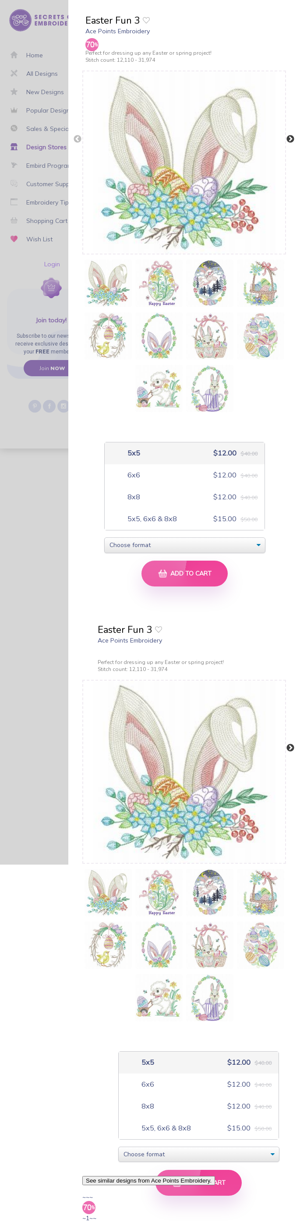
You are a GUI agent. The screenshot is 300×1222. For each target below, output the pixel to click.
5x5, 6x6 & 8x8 (151, 519)
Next (290, 139)
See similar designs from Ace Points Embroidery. (149, 1180)
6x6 (133, 475)
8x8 (133, 497)
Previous (77, 139)
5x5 (133, 453)
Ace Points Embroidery (117, 31)
